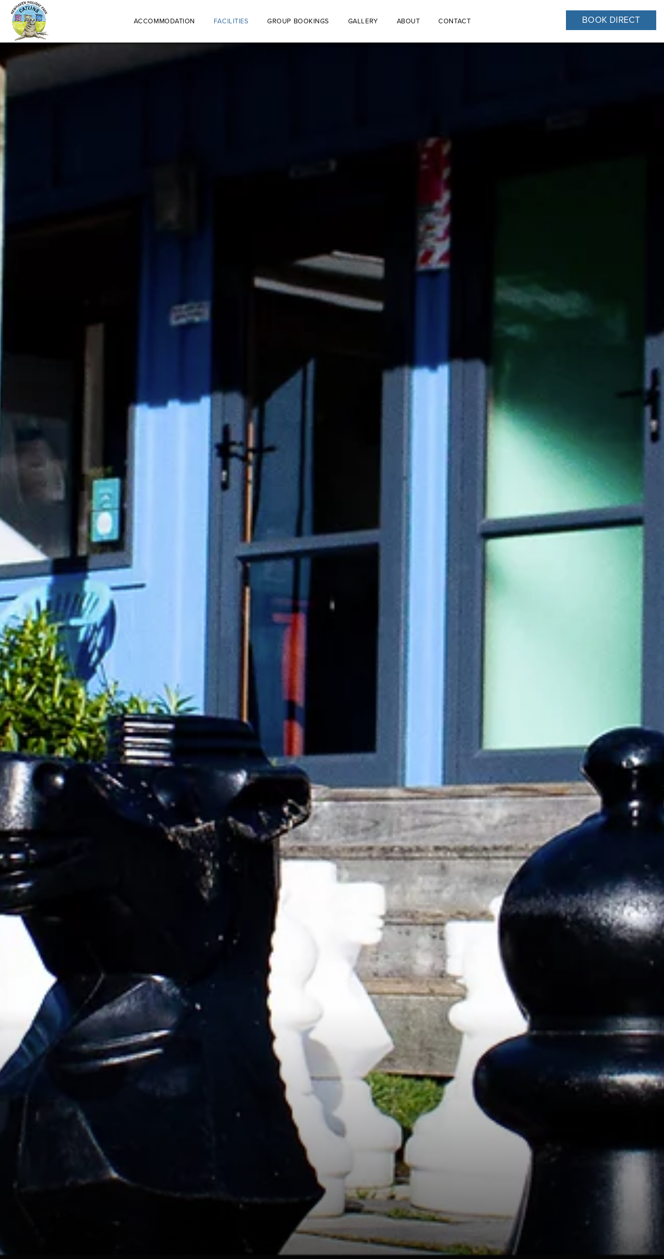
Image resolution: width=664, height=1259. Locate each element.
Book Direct (611, 19)
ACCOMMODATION (164, 21)
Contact (454, 21)
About (408, 21)
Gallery (363, 21)
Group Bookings (298, 21)
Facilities (231, 21)
